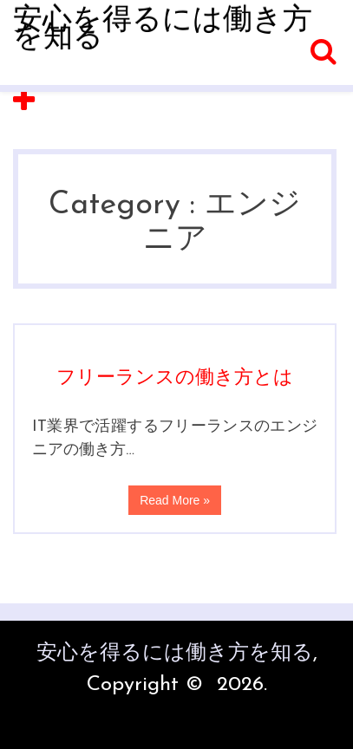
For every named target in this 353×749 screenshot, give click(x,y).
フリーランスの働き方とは (174, 378)
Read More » (175, 500)
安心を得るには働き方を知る (162, 30)
